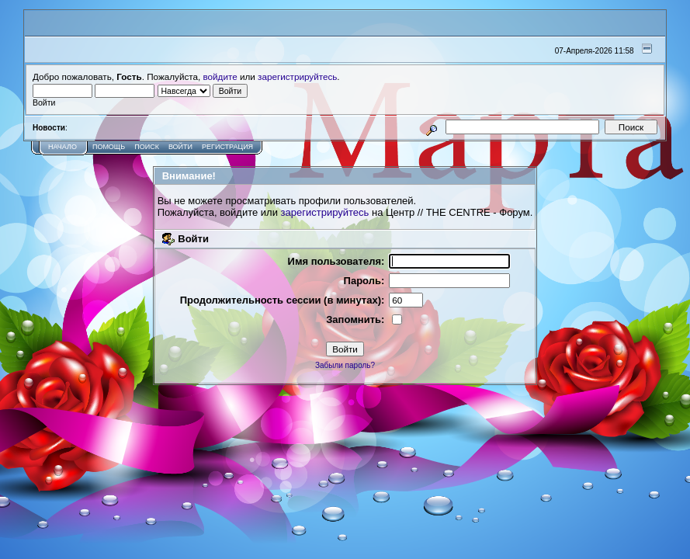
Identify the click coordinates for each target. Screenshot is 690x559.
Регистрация (227, 147)
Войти (180, 147)
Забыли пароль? (345, 365)
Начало (62, 147)
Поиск (146, 147)
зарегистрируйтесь (297, 76)
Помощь (108, 147)
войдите (220, 76)
